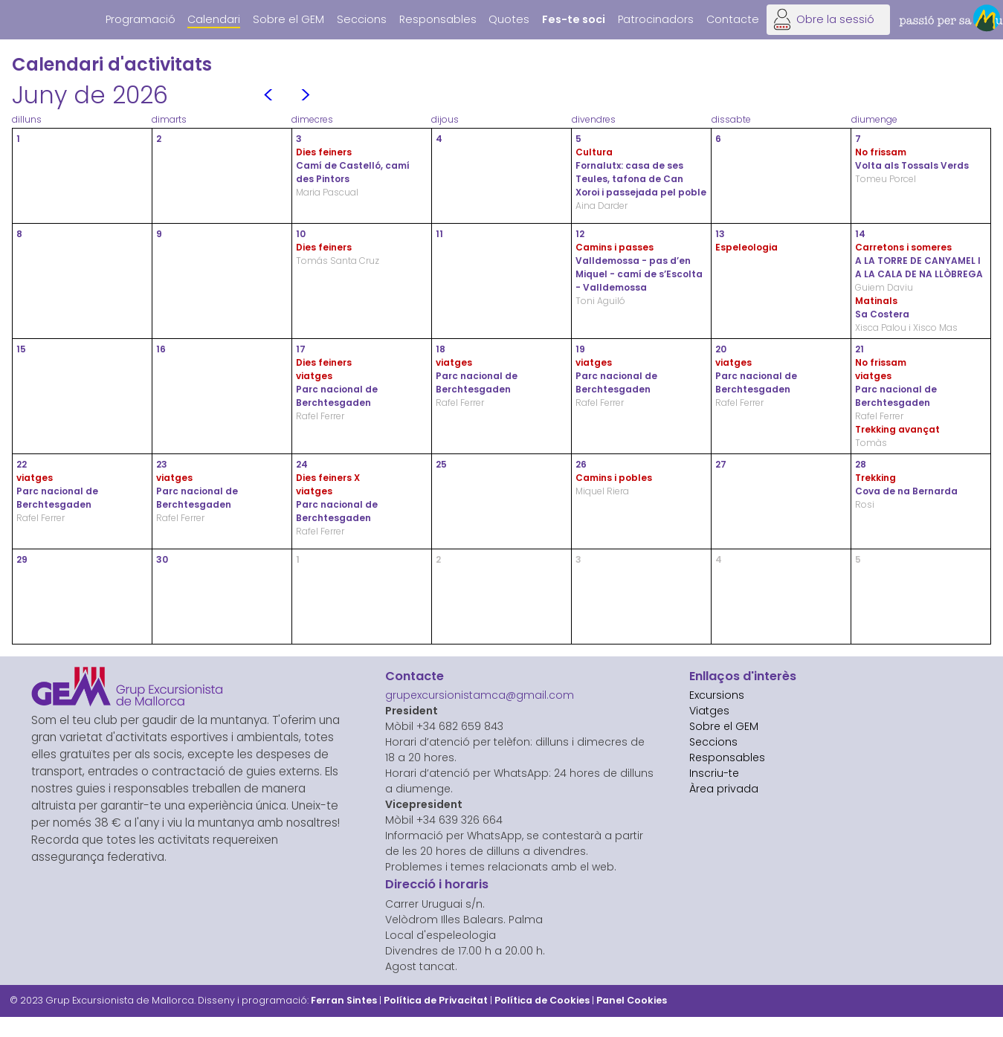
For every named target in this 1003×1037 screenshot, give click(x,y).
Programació (140, 19)
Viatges (709, 710)
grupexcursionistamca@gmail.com (479, 695)
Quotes (508, 19)
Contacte (732, 19)
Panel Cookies (631, 1000)
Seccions (362, 19)
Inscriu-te (714, 773)
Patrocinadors (656, 19)
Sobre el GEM (288, 19)
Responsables (438, 19)
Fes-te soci (573, 19)
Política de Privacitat (436, 1000)
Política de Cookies (542, 1000)
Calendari (213, 19)
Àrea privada (723, 788)
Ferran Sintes (344, 1000)
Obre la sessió (835, 19)
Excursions (716, 695)
